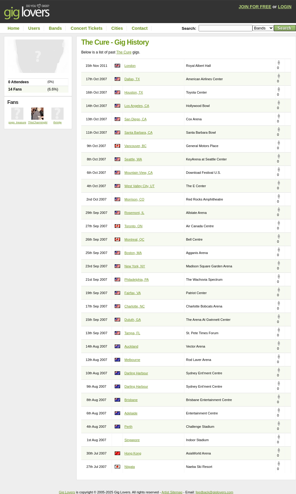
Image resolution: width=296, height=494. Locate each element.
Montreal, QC (134, 239)
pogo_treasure (17, 122)
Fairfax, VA (132, 293)
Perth (128, 426)
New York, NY (134, 266)
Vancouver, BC (135, 146)
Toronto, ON (133, 226)
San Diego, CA (135, 119)
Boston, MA (133, 253)
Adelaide (131, 413)
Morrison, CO (134, 199)
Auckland (131, 346)
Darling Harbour (136, 373)
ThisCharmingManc (40, 122)
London (130, 65)
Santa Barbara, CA (138, 132)
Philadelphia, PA (136, 279)
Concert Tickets (87, 28)
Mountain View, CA (138, 172)
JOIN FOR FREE (255, 6)
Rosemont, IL (134, 212)
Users (34, 28)
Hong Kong (132, 453)
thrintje (57, 122)
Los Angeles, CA (136, 106)
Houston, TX (133, 92)
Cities (117, 28)
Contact (140, 28)
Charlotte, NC (134, 306)
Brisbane (131, 400)
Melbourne (132, 360)
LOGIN (284, 6)
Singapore (132, 440)
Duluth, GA (132, 319)
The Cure (123, 52)
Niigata (129, 466)
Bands (55, 28)
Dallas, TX (132, 79)
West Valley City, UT (139, 186)
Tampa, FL (132, 333)
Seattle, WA (133, 159)
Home (13, 28)
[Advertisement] (39, 141)
